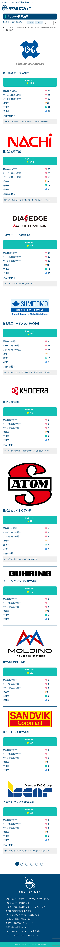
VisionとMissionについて (39, 899)
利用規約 (36, 931)
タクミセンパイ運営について (17, 903)
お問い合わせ (34, 915)
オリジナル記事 (39, 907)
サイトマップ (32, 935)
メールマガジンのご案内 (16, 915)
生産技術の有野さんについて (17, 927)
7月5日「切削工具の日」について (19, 923)
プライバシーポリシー (15, 935)
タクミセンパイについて (16, 899)
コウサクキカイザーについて (17, 931)
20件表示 (39, 22)
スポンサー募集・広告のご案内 (18, 919)
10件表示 (30, 22)
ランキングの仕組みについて (17, 907)
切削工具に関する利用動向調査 (18, 911)
